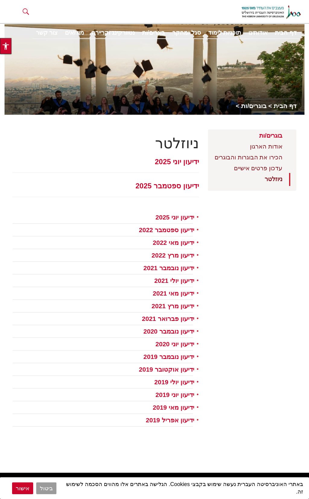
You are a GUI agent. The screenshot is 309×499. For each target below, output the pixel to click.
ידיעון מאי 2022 (173, 242)
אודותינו (258, 32)
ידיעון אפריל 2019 (170, 420)
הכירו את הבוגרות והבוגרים (248, 157)
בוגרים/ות (153, 32)
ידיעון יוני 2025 (177, 162)
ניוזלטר (273, 179)
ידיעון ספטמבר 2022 (166, 230)
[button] (26, 11)
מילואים (74, 32)
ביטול (46, 488)
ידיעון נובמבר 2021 (168, 268)
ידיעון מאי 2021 (173, 293)
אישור (23, 488)
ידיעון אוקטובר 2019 (166, 369)
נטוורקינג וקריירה (113, 32)
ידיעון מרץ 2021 (172, 306)
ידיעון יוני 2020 (174, 344)
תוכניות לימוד (224, 32)
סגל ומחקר (186, 32)
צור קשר (47, 32)
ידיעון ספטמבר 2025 (167, 186)
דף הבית (286, 32)
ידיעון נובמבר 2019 (168, 356)
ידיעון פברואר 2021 (168, 318)
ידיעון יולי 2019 (174, 382)
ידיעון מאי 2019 (173, 407)
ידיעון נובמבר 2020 (168, 331)
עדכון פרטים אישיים (258, 168)
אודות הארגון (266, 146)
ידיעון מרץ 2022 (172, 255)
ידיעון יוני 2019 (174, 395)
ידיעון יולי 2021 (174, 280)
